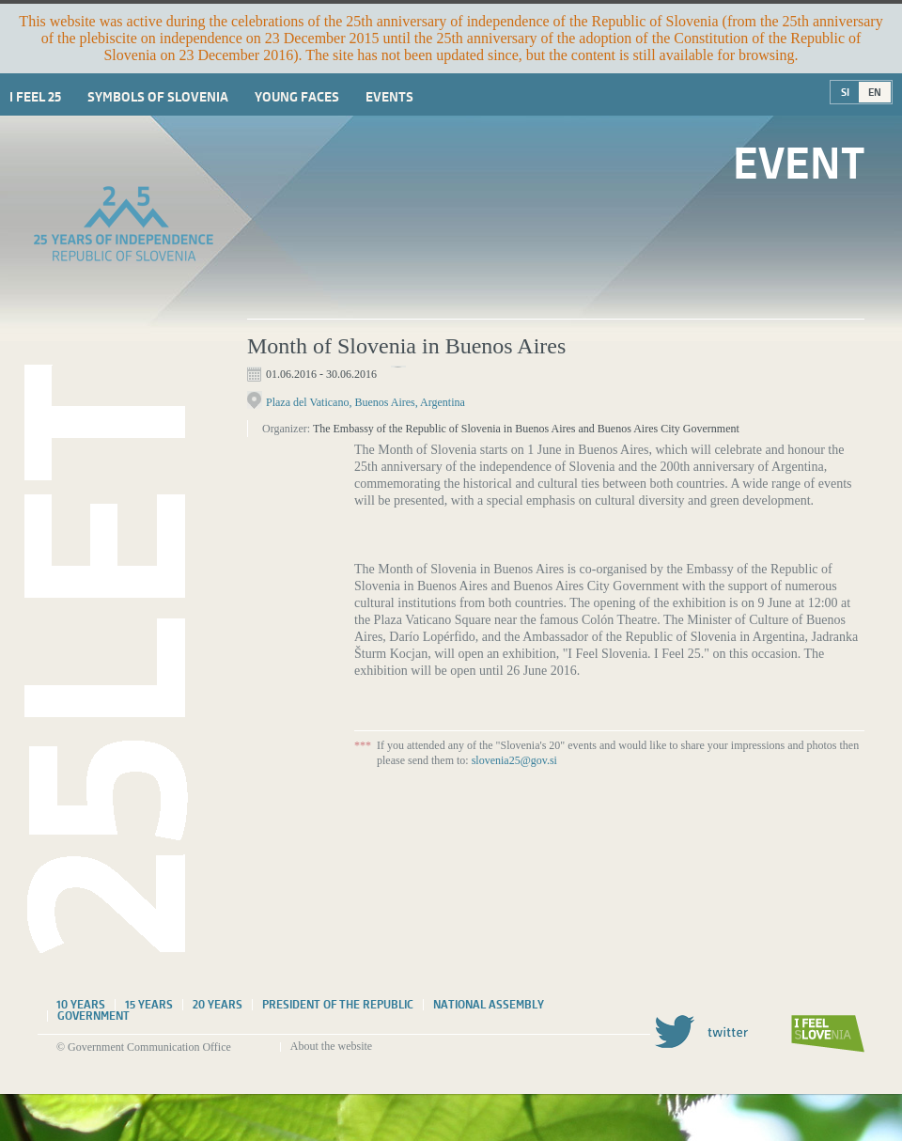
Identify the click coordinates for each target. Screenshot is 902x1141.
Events (389, 96)
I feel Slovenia (827, 1034)
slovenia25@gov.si (514, 760)
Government (93, 1016)
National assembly (488, 1004)
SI (845, 92)
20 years (217, 1004)
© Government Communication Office (143, 1047)
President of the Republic (337, 1004)
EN (874, 92)
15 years (149, 1004)
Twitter (701, 1031)
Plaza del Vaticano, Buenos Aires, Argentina (365, 402)
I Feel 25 (35, 96)
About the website (331, 1046)
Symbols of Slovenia (157, 96)
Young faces (297, 96)
